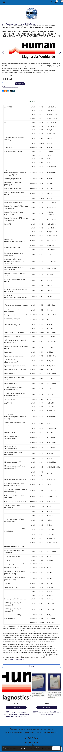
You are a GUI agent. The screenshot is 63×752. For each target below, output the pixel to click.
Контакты (54, 733)
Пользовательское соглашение (21, 729)
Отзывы (31, 666)
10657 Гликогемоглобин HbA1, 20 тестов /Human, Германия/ (46, 713)
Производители (11, 24)
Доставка (39, 733)
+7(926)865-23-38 (31, 742)
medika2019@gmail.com (16, 659)
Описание (31, 101)
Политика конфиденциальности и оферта (20, 733)
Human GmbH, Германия (28, 24)
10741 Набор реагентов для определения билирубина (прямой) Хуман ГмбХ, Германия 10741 (16, 714)
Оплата (47, 733)
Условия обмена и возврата (43, 729)
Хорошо (56, 748)
